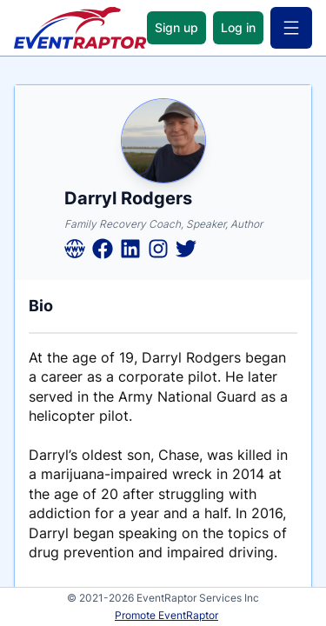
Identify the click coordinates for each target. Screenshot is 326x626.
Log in (238, 27)
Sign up (176, 27)
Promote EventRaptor (166, 615)
